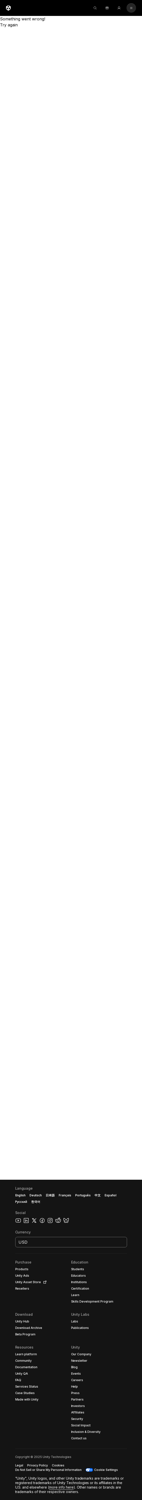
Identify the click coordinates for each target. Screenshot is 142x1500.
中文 (98, 1195)
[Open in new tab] (44, 1282)
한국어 (35, 1202)
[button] (71, 1340)
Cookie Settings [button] (106, 1470)
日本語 (50, 1195)
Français (65, 1195)
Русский (21, 1202)
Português (83, 1195)
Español (110, 1195)
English (20, 1195)
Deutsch (35, 1195)
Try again (9, 24)
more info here (61, 1487)
